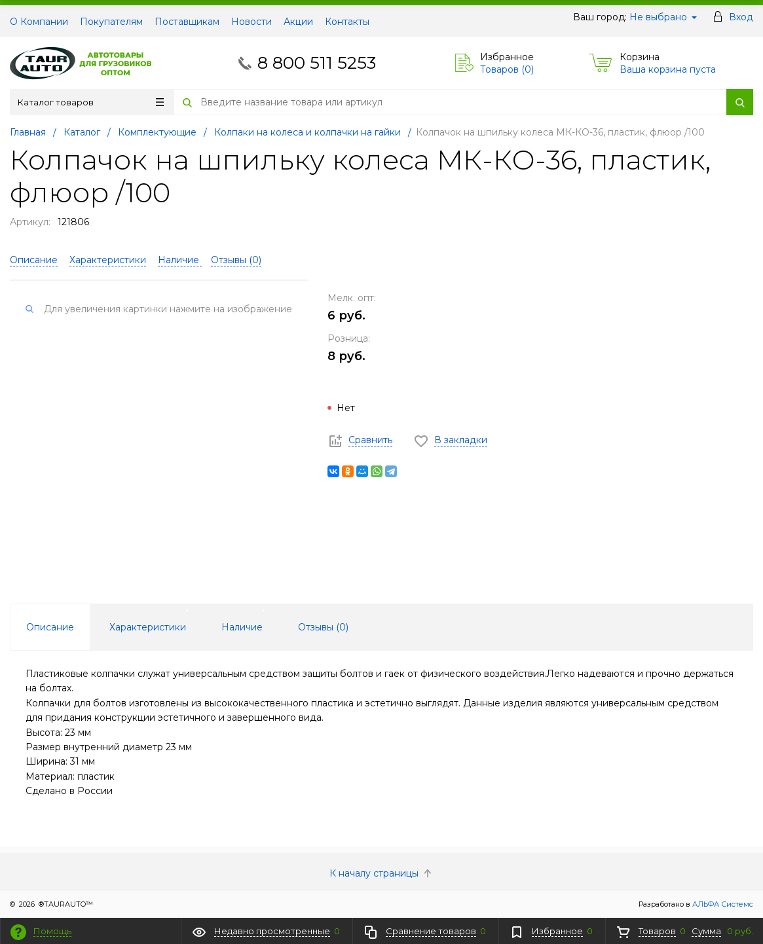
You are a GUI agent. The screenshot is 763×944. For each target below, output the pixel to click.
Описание (34, 260)
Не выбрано (663, 17)
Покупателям (111, 21)
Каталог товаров (91, 102)
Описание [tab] (50, 627)
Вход (741, 17)
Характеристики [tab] (147, 627)
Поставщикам (187, 21)
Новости (251, 21)
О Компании (39, 21)
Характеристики (107, 260)
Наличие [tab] (242, 627)
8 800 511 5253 (316, 62)
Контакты (347, 21)
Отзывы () (236, 260)
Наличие (180, 260)
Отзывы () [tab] (323, 627)
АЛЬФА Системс (721, 904)
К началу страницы (381, 873)
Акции (298, 21)
